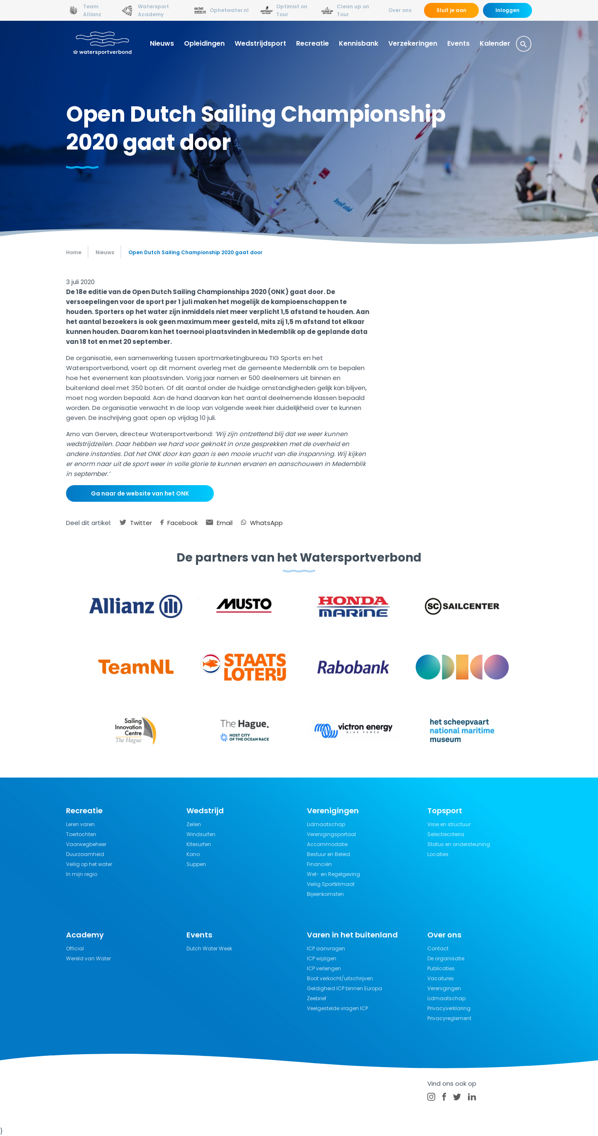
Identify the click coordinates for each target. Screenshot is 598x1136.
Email (219, 522)
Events (458, 43)
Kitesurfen (198, 844)
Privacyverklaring (449, 1008)
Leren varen (80, 824)
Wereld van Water (88, 958)
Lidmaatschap (326, 824)
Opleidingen (204, 43)
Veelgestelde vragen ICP (337, 1008)
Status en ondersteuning (458, 844)
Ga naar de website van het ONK (140, 493)
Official (75, 948)
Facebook (179, 522)
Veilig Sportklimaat (331, 884)
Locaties (437, 854)
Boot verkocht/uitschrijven (340, 978)
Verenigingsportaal (331, 834)
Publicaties (441, 968)
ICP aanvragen (326, 948)
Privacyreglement (449, 1018)
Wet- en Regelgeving (333, 874)
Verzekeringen (412, 43)
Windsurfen (201, 834)
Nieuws (162, 43)
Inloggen (507, 10)
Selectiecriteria (445, 834)
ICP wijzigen (321, 958)
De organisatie (445, 958)
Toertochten (81, 834)
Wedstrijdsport (260, 43)
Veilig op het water (89, 864)
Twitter (136, 522)
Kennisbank (358, 43)
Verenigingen (444, 988)
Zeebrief (316, 998)
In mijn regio (81, 874)
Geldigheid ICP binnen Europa (344, 988)
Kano (193, 854)
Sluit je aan (451, 10)
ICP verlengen (324, 968)
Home (73, 252)
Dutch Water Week (209, 948)
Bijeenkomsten (325, 894)
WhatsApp (262, 522)
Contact (437, 948)
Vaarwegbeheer (86, 844)
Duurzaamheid (85, 854)
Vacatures (440, 978)
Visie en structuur (449, 824)
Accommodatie (327, 844)
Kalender (495, 43)
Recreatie (312, 43)
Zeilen (193, 824)
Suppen (196, 864)
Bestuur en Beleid (328, 854)
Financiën (319, 864)
